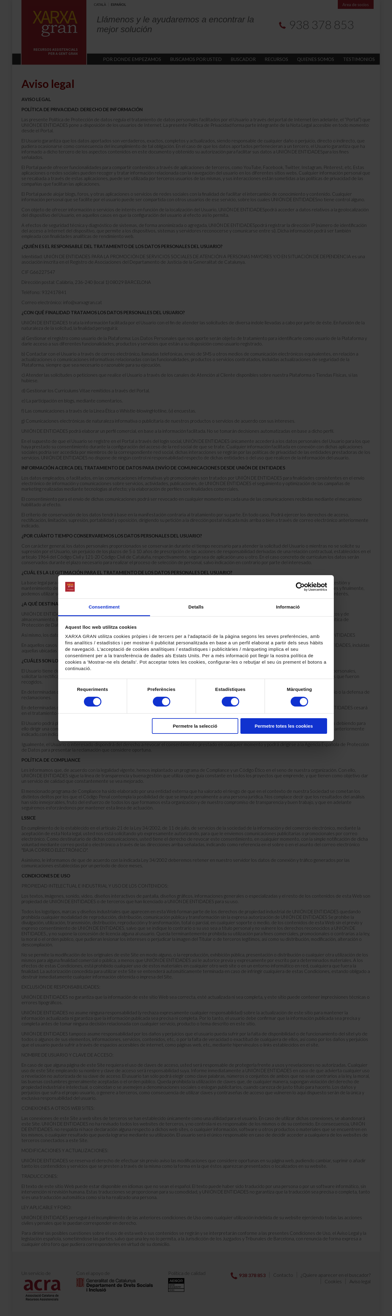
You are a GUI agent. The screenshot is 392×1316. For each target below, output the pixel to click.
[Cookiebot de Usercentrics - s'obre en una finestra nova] (300, 586)
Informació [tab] (288, 606)
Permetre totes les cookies (283, 726)
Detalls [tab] (196, 606)
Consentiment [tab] (104, 606)
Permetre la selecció (195, 726)
